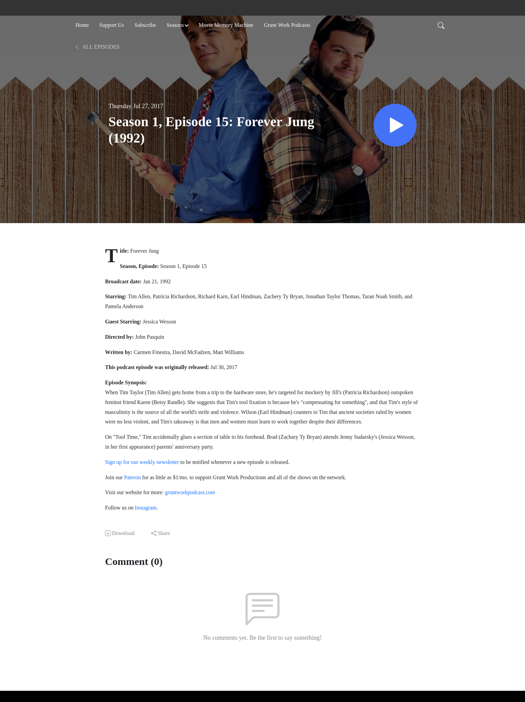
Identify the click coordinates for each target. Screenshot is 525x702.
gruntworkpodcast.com (189, 492)
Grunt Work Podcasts (287, 25)
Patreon (132, 477)
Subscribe (145, 25)
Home (82, 25)
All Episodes (96, 47)
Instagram (146, 508)
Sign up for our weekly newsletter (142, 462)
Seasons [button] (175, 25)
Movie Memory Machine (226, 25)
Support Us (111, 25)
